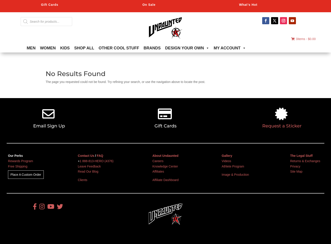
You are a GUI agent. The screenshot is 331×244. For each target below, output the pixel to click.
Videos (226, 161)
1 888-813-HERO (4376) (97, 161)
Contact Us (86, 155)
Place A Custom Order (25, 174)
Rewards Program (20, 161)
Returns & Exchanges (305, 161)
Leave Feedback (89, 166)
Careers (157, 161)
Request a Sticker (281, 126)
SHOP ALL (84, 48)
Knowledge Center (165, 166)
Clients (82, 180)
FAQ (100, 155)
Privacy (295, 166)
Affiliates (158, 171)
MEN (31, 48)
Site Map (296, 171)
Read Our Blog (88, 171)
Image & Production (235, 174)
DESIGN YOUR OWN (187, 48)
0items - (303, 39)
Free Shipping (17, 166)
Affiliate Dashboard (165, 180)
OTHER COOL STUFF (119, 48)
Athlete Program (233, 166)
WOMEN (48, 48)
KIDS (65, 48)
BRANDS (152, 48)
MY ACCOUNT (230, 48)
